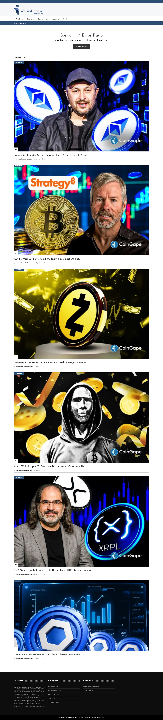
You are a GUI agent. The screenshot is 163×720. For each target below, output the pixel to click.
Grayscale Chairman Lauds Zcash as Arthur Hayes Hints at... (50, 362)
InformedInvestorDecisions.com (22, 685)
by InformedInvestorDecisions (24, 159)
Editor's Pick (52, 690)
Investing (51, 694)
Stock (17, 581)
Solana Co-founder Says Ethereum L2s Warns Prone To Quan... (51, 155)
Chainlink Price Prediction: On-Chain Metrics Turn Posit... (47, 654)
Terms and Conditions (91, 686)
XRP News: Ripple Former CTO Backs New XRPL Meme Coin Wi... (53, 570)
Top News (18, 62)
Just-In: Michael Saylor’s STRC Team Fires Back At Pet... (47, 259)
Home (15, 23)
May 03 (38, 159)
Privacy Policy (88, 690)
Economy (51, 686)
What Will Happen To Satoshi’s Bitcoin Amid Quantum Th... (49, 466)
